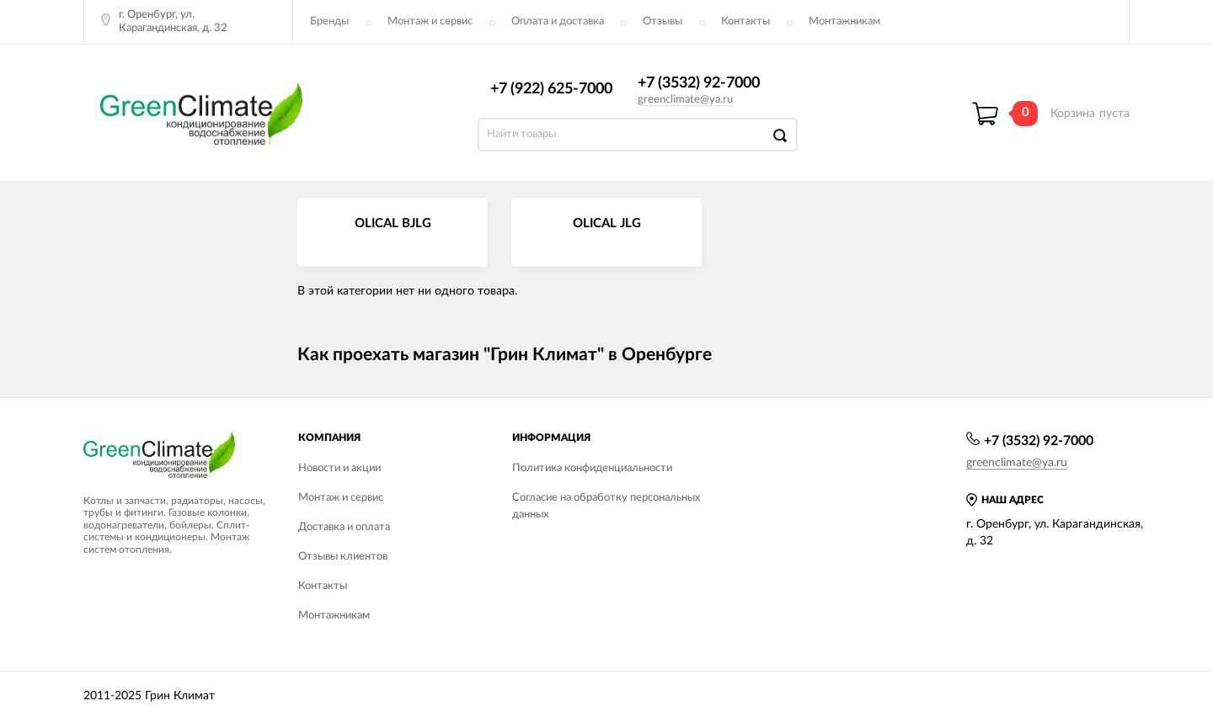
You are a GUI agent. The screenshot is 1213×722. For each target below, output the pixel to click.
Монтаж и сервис (430, 21)
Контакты (745, 21)
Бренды (329, 21)
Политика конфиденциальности (592, 468)
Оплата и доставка (557, 21)
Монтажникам (844, 21)
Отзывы (662, 21)
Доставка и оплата (344, 527)
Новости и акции (339, 468)
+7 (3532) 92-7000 (699, 83)
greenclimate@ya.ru (685, 99)
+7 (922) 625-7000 (551, 89)
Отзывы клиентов (342, 556)
